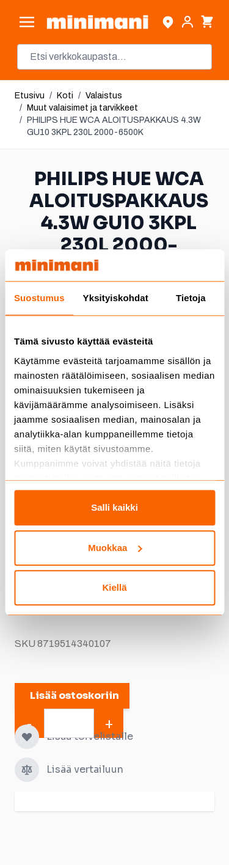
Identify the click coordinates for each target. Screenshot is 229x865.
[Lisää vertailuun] (27, 769)
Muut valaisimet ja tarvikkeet (82, 107)
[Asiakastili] (187, 22)
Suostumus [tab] (39, 298)
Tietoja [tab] (191, 298)
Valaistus (103, 95)
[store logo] (97, 22)
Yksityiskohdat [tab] (115, 298)
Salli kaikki (114, 508)
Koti (65, 95)
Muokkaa (115, 547)
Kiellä (114, 588)
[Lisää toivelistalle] (27, 736)
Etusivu (30, 95)
